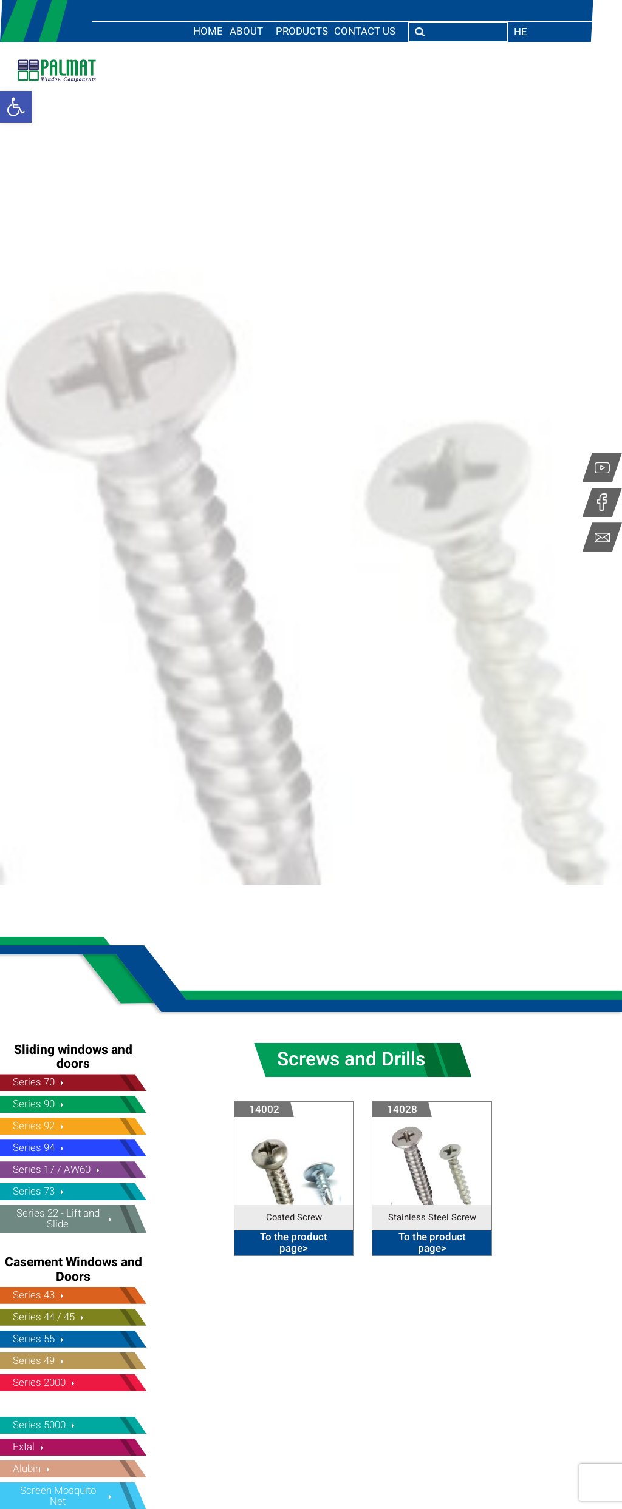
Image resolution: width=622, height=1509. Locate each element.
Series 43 (34, 1295)
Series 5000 (39, 1425)
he (520, 31)
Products (302, 32)
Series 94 (34, 1147)
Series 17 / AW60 (52, 1169)
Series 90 (34, 1104)
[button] (16, 107)
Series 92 (34, 1125)
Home (208, 32)
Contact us (364, 32)
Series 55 (34, 1338)
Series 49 (34, 1360)
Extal (24, 1446)
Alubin (27, 1468)
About (246, 32)
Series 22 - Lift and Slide (58, 1219)
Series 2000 (39, 1382)
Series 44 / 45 (44, 1317)
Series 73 (34, 1191)
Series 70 (34, 1082)
